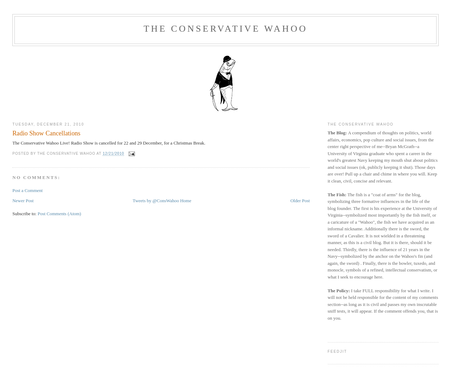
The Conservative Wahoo (225, 29)
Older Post (300, 200)
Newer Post (22, 200)
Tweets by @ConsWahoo (156, 200)
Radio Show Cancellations (46, 133)
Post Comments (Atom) (59, 213)
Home (185, 200)
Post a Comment (27, 190)
